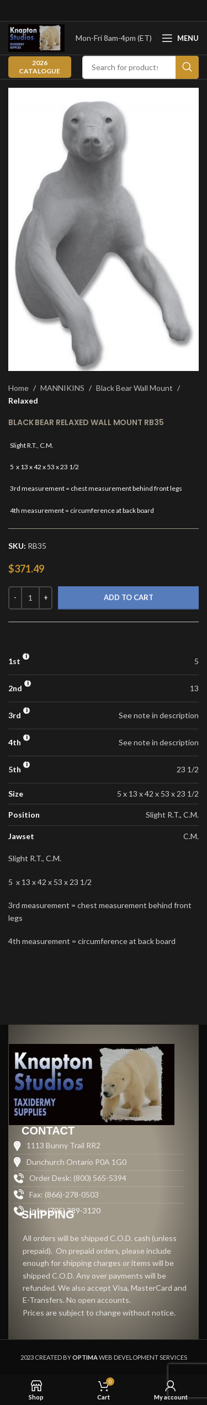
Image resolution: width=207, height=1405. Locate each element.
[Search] (140, 67)
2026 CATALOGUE (39, 67)
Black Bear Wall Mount (134, 388)
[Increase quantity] (45, 597)
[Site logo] (36, 37)
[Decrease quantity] (15, 597)
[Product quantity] (30, 597)
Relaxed (23, 400)
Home (18, 388)
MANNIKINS (62, 388)
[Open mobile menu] (180, 38)
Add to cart (128, 597)
